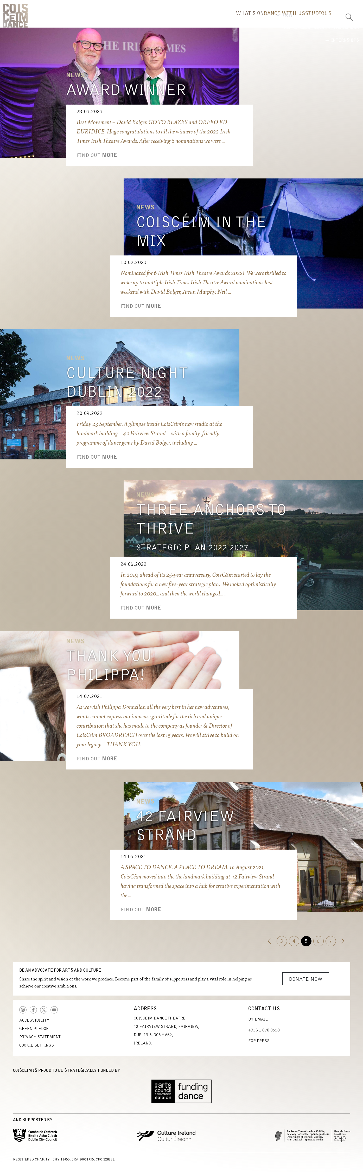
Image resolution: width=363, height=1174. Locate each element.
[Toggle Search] (349, 15)
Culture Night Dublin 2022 (127, 387)
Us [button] (319, 19)
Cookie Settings (36, 1049)
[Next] (343, 945)
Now (211, 37)
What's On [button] (191, 19)
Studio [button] (289, 19)
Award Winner (126, 94)
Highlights (253, 37)
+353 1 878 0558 (264, 1034)
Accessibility (34, 1024)
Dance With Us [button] (242, 19)
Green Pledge (34, 1032)
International (307, 37)
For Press (259, 1045)
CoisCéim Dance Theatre (15, 17)
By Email (258, 1023)
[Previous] (269, 945)
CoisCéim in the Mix (201, 236)
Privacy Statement (40, 1041)
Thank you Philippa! (109, 670)
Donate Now (305, 983)
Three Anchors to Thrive (211, 524)
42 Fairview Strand (185, 830)
